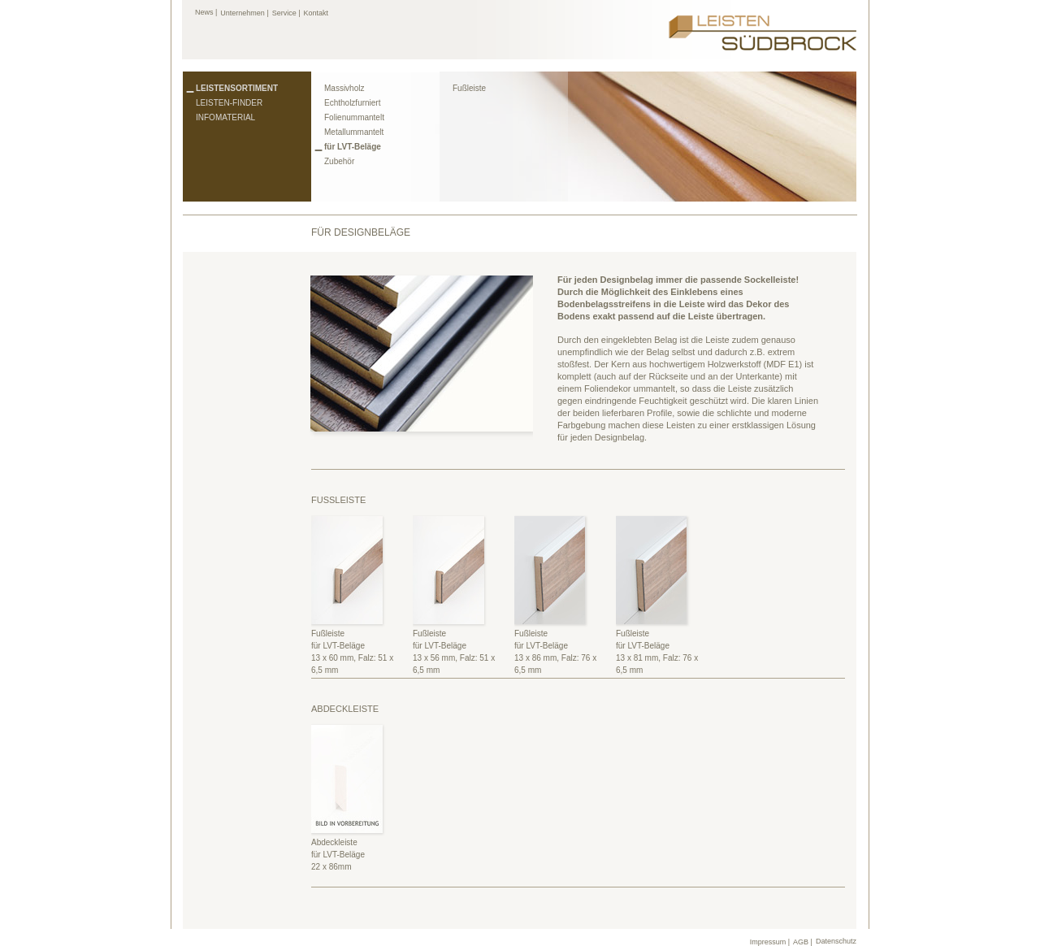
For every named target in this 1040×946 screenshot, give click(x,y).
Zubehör (339, 161)
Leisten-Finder (229, 102)
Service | (286, 13)
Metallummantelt (354, 132)
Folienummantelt (354, 117)
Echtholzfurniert (352, 102)
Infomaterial (225, 117)
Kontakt (316, 13)
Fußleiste (469, 88)
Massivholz (344, 88)
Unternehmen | (244, 13)
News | (206, 12)
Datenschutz (836, 941)
